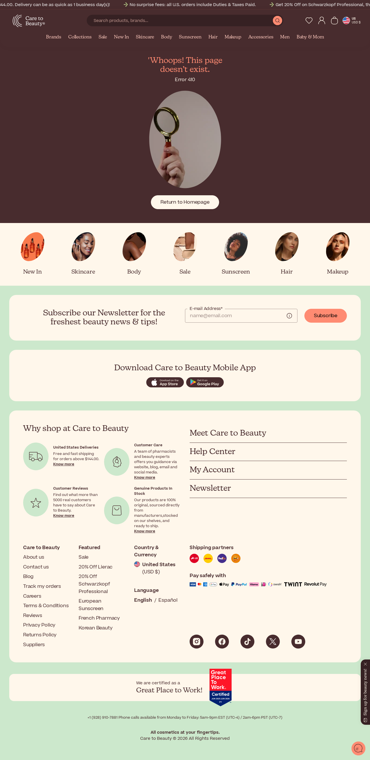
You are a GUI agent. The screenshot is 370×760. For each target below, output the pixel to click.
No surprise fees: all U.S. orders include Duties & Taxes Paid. (197, 5)
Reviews (32, 615)
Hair (213, 37)
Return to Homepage (184, 202)
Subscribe (325, 315)
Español (167, 600)
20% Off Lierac (95, 567)
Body (166, 37)
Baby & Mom (310, 37)
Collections (80, 37)
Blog (28, 576)
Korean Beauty (95, 628)
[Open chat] (358, 748)
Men (284, 37)
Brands (53, 37)
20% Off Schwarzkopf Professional (94, 584)
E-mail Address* (206, 308)
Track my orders (42, 586)
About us (33, 557)
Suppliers (34, 644)
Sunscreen (190, 37)
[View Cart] (334, 20)
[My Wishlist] (309, 20)
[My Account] (321, 20)
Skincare (145, 37)
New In (121, 37)
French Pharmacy (99, 618)
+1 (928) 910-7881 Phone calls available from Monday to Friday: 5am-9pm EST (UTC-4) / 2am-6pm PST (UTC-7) (185, 717)
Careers (32, 596)
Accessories (260, 37)
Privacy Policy (39, 625)
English (143, 600)
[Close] (365, 662)
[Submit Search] (277, 20)
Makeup (233, 37)
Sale (103, 37)
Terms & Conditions (46, 605)
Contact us (36, 567)
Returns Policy (40, 634)
